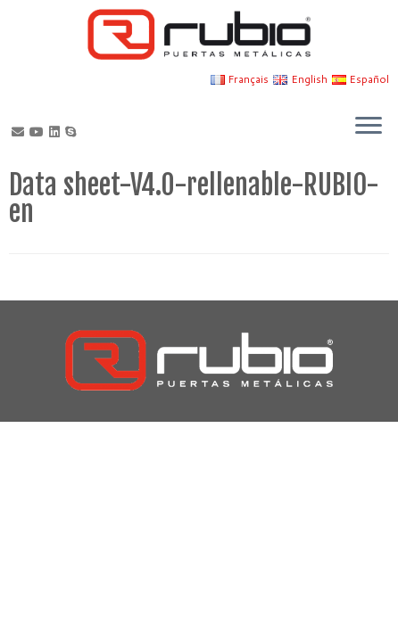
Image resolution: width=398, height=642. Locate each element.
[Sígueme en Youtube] (39, 132)
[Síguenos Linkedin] (57, 132)
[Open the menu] (368, 126)
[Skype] (73, 132)
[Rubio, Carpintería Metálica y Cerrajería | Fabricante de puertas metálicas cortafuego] (199, 34)
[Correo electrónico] (20, 132)
